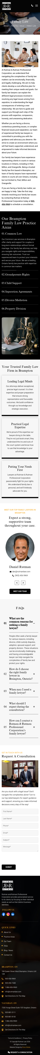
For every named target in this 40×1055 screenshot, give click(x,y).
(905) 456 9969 (21, 575)
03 (5, 691)
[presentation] (18, 858)
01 (5, 623)
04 (5, 706)
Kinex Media (26, 1047)
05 (5, 727)
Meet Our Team (20, 591)
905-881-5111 (10, 1012)
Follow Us (8, 910)
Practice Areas (17, 26)
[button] (17, 583)
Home (6, 26)
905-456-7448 (10, 983)
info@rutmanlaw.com (13, 991)
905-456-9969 (10, 978)
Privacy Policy (27, 1038)
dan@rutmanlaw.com (21, 571)
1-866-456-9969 (11, 987)
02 (5, 673)
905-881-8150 (10, 1016)
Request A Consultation (20, 1052)
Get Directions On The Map (15, 996)
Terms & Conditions (14, 1038)
